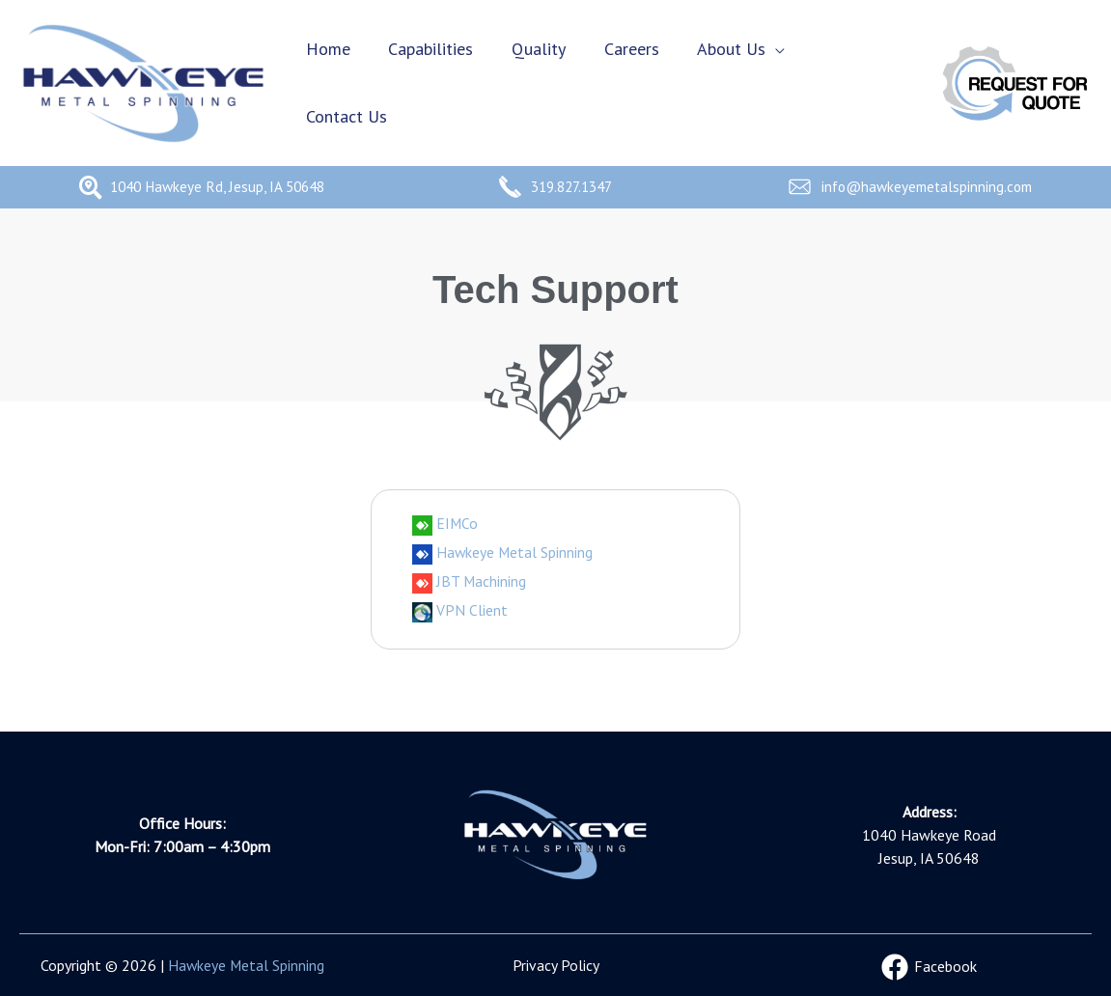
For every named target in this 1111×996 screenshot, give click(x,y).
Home (341, 78)
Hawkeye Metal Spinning (503, 541)
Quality (545, 78)
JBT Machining (469, 570)
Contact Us (860, 78)
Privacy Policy (556, 954)
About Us (731, 78)
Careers (634, 78)
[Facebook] (929, 956)
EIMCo (445, 512)
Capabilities (441, 78)
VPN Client (460, 599)
